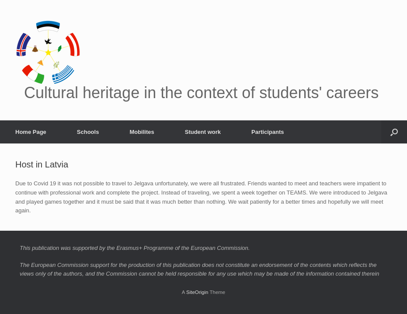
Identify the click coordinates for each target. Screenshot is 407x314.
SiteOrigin (197, 292)
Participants (267, 132)
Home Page (30, 132)
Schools (88, 132)
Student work (203, 132)
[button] (394, 131)
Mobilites (141, 132)
